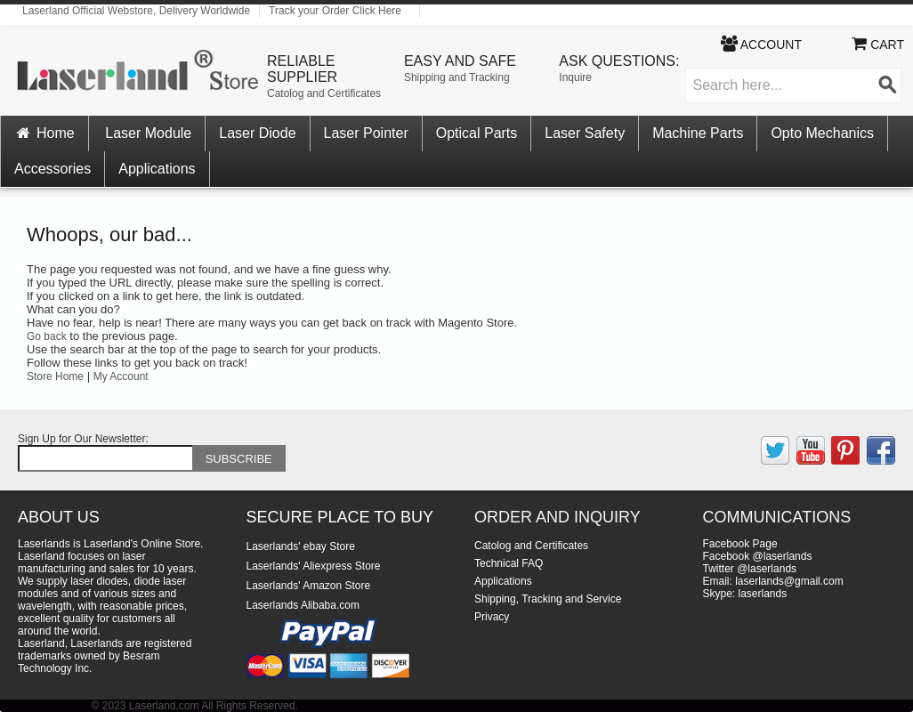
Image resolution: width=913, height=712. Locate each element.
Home (44, 133)
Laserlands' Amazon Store (308, 585)
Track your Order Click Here (335, 10)
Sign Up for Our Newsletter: (83, 439)
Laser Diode (257, 133)
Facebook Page (740, 544)
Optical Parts (477, 133)
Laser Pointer (366, 133)
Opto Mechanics (822, 133)
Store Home (55, 376)
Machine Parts (697, 133)
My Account (121, 376)
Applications (156, 168)
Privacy (491, 617)
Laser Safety (585, 133)
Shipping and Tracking (457, 77)
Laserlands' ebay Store (300, 546)
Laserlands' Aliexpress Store (313, 566)
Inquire (575, 77)
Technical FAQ (508, 563)
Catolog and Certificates (324, 93)
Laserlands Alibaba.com (303, 605)
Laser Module (148, 133)
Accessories (52, 168)
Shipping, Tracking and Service (547, 599)
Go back (47, 336)
